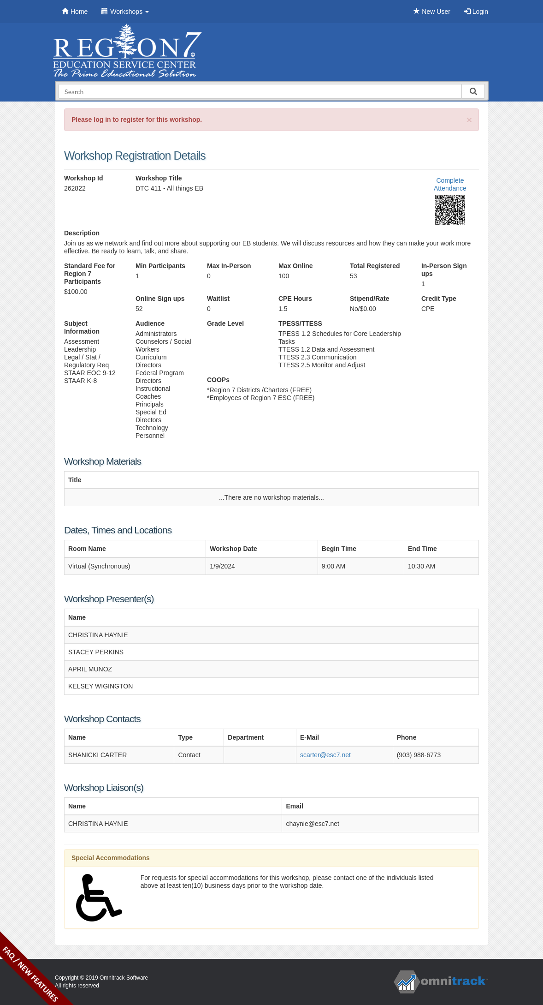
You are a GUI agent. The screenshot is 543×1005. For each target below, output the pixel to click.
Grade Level (225, 323)
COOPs (218, 379)
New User (431, 11)
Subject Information (82, 327)
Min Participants (160, 265)
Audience (150, 323)
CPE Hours (295, 298)
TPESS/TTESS (300, 323)
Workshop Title (159, 178)
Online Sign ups (160, 298)
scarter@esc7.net (325, 755)
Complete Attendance (450, 184)
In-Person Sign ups (444, 269)
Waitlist (218, 298)
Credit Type (438, 298)
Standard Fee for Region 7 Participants (89, 273)
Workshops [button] (125, 11)
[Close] (469, 120)
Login (476, 11)
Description (82, 233)
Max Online (295, 265)
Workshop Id (83, 178)
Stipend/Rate (370, 298)
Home (75, 11)
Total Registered (375, 265)
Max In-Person (229, 265)
